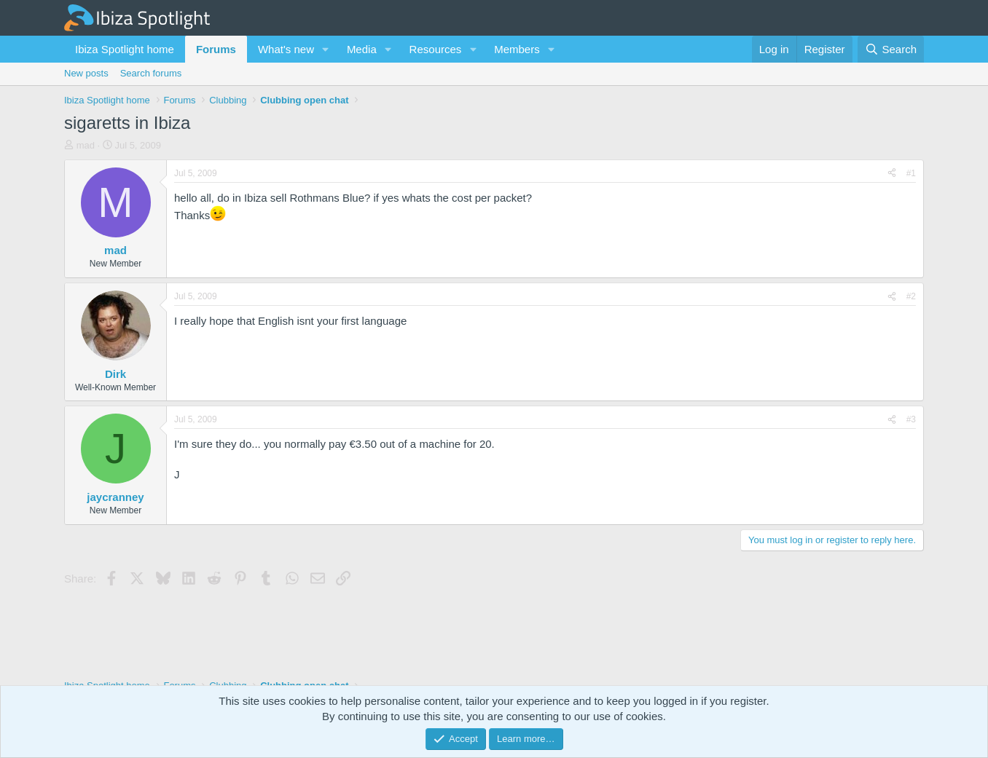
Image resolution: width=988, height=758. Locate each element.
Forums (216, 49)
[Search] (891, 49)
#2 (911, 296)
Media (362, 49)
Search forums (151, 73)
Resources (435, 49)
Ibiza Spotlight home (124, 49)
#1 (911, 173)
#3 (911, 419)
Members (517, 49)
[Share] (891, 173)
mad (86, 145)
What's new (286, 49)
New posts (86, 73)
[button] (325, 49)
